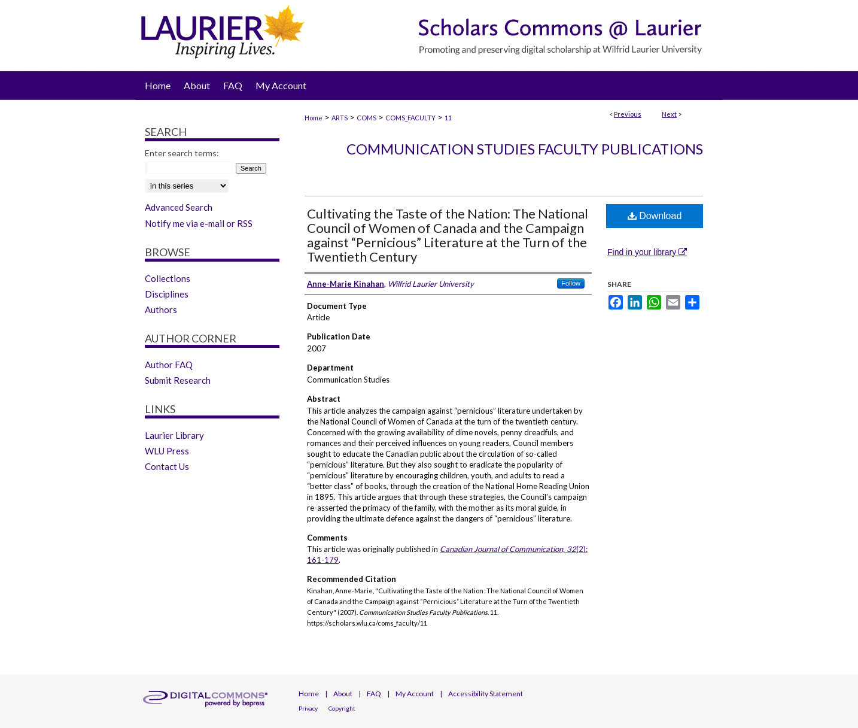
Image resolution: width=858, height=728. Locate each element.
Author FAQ (169, 364)
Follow (570, 283)
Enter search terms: (182, 153)
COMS (366, 118)
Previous (627, 114)
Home (313, 118)
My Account (414, 693)
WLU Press (167, 450)
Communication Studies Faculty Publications (524, 148)
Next (669, 114)
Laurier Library (174, 435)
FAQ (374, 693)
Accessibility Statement (485, 693)
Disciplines (166, 294)
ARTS (339, 118)
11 (448, 118)
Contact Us (167, 466)
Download (655, 216)
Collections (167, 278)
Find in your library (647, 252)
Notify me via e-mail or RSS (198, 223)
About (342, 693)
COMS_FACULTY (410, 118)
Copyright (341, 708)
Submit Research (178, 380)
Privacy (308, 708)
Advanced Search (178, 207)
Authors (161, 309)
